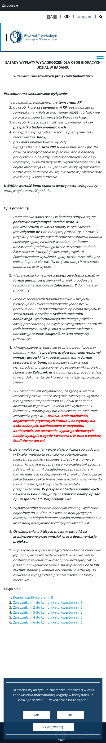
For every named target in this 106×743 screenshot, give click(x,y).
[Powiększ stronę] (48, 17)
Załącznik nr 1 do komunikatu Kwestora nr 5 (48, 602)
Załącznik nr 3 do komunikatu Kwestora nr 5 (48, 612)
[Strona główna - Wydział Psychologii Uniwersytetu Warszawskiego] (33, 37)
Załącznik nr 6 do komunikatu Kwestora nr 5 (48, 622)
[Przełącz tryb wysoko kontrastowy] (67, 16)
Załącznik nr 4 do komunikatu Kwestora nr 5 (48, 617)
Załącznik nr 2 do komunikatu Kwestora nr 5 (48, 607)
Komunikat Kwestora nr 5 (33, 597)
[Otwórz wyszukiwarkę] (99, 16)
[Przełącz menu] (100, 56)
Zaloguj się (84, 16)
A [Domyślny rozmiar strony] (51, 16)
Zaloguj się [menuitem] (10, 5)
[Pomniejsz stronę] (55, 17)
